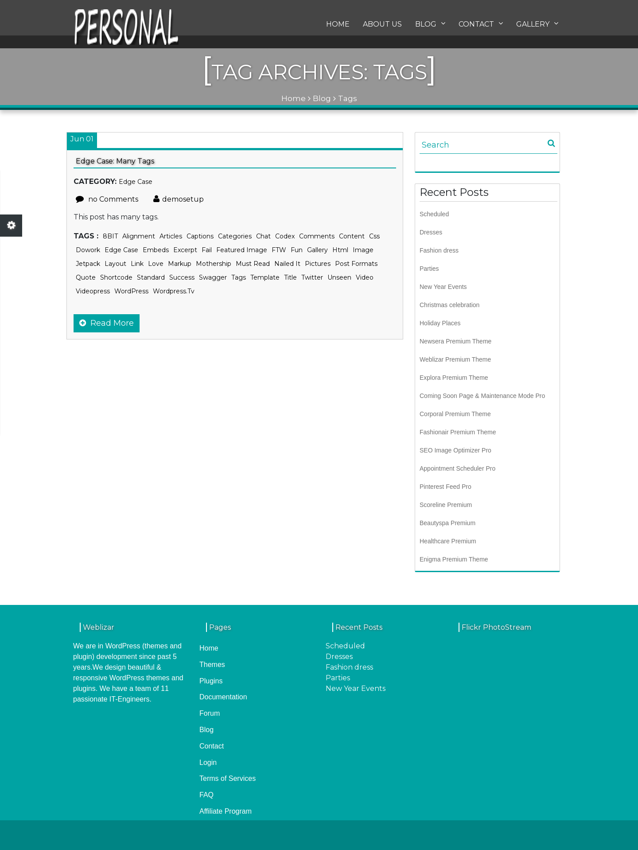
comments (317, 236)
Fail (207, 250)
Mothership (213, 264)
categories (235, 236)
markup (179, 264)
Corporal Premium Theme (455, 413)
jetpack (88, 264)
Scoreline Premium (446, 504)
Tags (238, 277)
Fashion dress (439, 250)
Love (155, 264)
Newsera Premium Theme (455, 341)
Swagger (213, 277)
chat (263, 236)
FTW (279, 250)
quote (86, 277)
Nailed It (287, 264)
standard (151, 277)
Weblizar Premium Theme (455, 359)
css (374, 236)
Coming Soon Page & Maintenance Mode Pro (482, 395)
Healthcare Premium (448, 541)
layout (115, 264)
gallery (317, 250)
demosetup (178, 199)
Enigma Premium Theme (454, 559)
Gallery (537, 26)
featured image (241, 250)
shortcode (116, 277)
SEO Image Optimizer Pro (455, 450)
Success (182, 277)
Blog (430, 26)
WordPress (131, 291)
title (290, 277)
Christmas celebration (449, 304)
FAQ (206, 795)
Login (208, 762)
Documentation (223, 697)
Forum (209, 713)
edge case (121, 250)
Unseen (339, 277)
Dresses (431, 232)
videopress (93, 291)
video (364, 277)
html (340, 250)
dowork (88, 250)
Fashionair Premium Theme (458, 432)
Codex (285, 236)
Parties (429, 268)
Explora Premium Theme (454, 377)
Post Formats (356, 264)
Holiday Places (440, 323)
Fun (297, 250)
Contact (481, 26)
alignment (138, 236)
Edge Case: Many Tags (115, 161)
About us (382, 27)
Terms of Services (227, 778)
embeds (156, 250)
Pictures (318, 264)
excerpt (185, 250)
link (137, 264)
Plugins (210, 681)
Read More (106, 323)
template (265, 277)
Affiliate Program (225, 811)
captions (200, 236)
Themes (212, 664)
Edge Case (135, 182)
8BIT (110, 236)
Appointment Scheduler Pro (457, 468)
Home (338, 27)
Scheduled (434, 214)
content (352, 236)
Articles (171, 236)
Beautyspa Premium (447, 522)
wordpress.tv (174, 291)
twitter (312, 277)
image (363, 250)
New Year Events (443, 286)
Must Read (253, 264)
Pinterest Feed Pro (445, 486)
